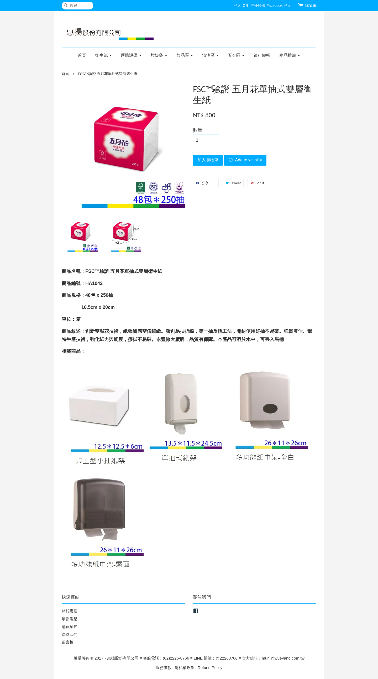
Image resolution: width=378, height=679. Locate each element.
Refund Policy (210, 667)
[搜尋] (77, 5)
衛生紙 (103, 55)
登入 (237, 5)
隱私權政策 (184, 667)
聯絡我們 (69, 634)
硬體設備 (131, 55)
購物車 (310, 5)
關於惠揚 (69, 611)
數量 (197, 130)
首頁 (82, 55)
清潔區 (210, 55)
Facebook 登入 (278, 5)
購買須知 (69, 626)
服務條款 (163, 667)
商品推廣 (289, 55)
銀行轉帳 (262, 55)
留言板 (68, 642)
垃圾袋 (159, 55)
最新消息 (69, 618)
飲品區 (184, 55)
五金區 (236, 55)
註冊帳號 (258, 5)
